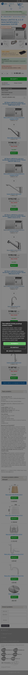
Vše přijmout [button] (14, 343)
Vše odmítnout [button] (14, 347)
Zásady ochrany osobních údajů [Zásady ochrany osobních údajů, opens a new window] (10, 340)
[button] (14, 351)
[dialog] (14, 337)
